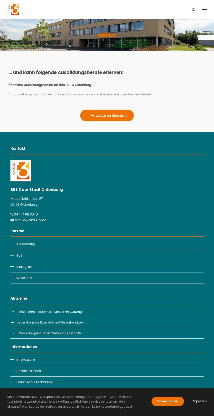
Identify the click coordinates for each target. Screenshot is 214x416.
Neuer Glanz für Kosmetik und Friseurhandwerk (50, 322)
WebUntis (24, 278)
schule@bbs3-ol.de (28, 220)
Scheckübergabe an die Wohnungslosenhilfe (49, 333)
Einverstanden (167, 401)
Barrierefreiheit (28, 370)
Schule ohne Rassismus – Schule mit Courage (50, 312)
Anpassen (199, 401)
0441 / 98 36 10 (24, 214)
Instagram (24, 266)
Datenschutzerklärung (34, 382)
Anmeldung (25, 244)
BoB (19, 255)
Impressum (25, 359)
